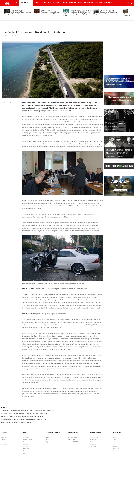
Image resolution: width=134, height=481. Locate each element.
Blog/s (47, 442)
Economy (28, 23)
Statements (20, 23)
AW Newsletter (78, 23)
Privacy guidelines (56, 461)
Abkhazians (46, 3)
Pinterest (115, 451)
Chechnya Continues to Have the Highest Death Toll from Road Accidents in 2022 (28, 410)
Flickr (114, 444)
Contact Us (93, 444)
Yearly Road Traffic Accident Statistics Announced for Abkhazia (22, 416)
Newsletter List (94, 437)
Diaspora (36, 23)
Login (127, 3)
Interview (6, 23)
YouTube (115, 442)
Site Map (92, 442)
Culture (3, 439)
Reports (12, 23)
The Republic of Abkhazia (7, 435)
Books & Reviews (72, 437)
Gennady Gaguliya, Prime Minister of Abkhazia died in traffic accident (24, 419)
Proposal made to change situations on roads (16, 422)
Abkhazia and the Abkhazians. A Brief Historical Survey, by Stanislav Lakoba (17, 12)
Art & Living (26, 448)
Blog (80, 3)
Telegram (115, 439)
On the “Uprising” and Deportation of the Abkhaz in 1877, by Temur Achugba (106, 12)
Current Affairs (26, 3)
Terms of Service (47, 461)
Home (16, 3)
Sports (53, 23)
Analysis (64, 3)
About (91, 435)
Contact (98, 3)
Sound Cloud (116, 448)
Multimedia (60, 23)
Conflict (72, 3)
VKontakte (115, 446)
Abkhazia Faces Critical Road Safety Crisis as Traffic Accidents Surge (24, 413)
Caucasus (47, 23)
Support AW (108, 3)
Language (3, 442)
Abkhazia (37, 3)
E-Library (70, 435)
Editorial (69, 23)
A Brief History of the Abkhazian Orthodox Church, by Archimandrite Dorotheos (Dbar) (47, 12)
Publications (88, 3)
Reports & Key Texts (28, 439)
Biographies (4, 444)
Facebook (115, 435)
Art (41, 23)
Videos (72, 461)
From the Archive (72, 439)
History (56, 3)
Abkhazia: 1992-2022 (73, 442)
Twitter (114, 437)
